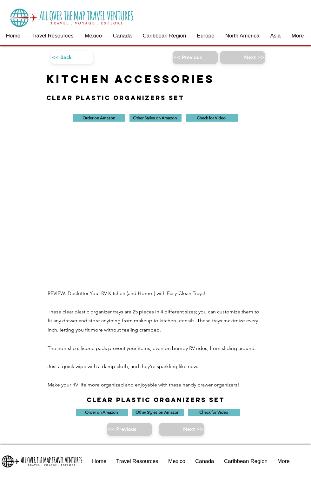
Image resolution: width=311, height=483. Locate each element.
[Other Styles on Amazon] (155, 118)
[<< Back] (72, 57)
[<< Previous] (195, 57)
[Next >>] (242, 57)
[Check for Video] (212, 118)
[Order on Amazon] (99, 118)
